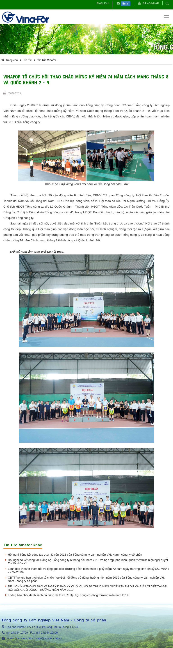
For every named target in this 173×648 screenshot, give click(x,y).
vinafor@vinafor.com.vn (21, 638)
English (103, 3)
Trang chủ (12, 60)
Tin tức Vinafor (46, 60)
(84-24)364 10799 (17, 632)
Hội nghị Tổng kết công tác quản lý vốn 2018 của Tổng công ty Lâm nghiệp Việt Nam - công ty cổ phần (75, 554)
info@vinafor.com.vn (49, 638)
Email (125, 3)
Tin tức (27, 60)
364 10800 (51, 632)
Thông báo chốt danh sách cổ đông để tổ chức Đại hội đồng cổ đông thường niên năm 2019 (68, 595)
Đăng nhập (151, 3)
